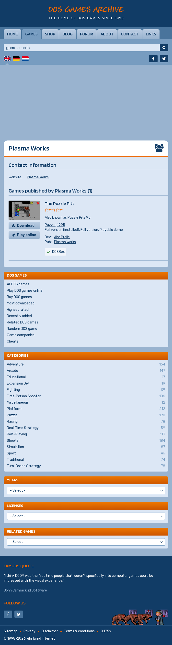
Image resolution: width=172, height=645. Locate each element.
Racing (86, 421)
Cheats (12, 341)
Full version (89, 230)
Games (31, 34)
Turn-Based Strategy (86, 466)
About (107, 34)
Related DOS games (22, 322)
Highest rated (18, 310)
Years (12, 480)
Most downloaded (20, 303)
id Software (37, 590)
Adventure (86, 364)
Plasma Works (38, 177)
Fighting (86, 389)
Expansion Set (86, 383)
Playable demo (111, 230)
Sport (86, 453)
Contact (129, 34)
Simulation (86, 447)
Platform (86, 409)
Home (12, 34)
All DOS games (18, 284)
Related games (21, 531)
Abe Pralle (62, 237)
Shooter (86, 440)
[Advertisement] (86, 99)
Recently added (19, 316)
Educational (86, 377)
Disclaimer (50, 631)
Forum (86, 34)
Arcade (86, 370)
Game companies (20, 335)
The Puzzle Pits (60, 203)
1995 (61, 225)
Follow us (15, 602)
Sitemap (10, 631)
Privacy (29, 631)
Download (25, 226)
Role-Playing (86, 434)
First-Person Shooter (86, 396)
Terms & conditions (79, 631)
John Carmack (15, 590)
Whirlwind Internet (40, 638)
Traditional (86, 459)
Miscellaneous (86, 402)
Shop (50, 34)
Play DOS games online (25, 291)
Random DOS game (22, 329)
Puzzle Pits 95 (79, 217)
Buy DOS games (19, 297)
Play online (26, 235)
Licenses (15, 505)
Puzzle (50, 225)
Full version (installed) (62, 230)
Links (151, 34)
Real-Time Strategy (86, 428)
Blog (68, 34)
